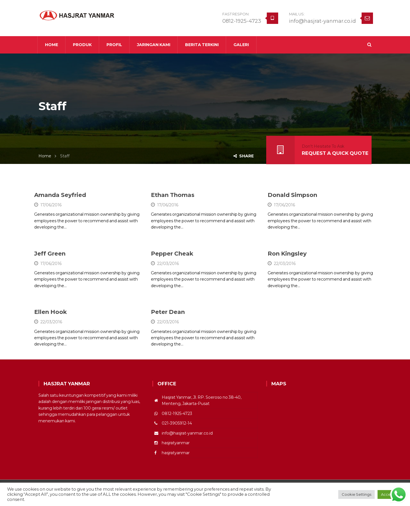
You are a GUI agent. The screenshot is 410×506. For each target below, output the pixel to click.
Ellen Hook (50, 311)
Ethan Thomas (172, 195)
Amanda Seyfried (60, 195)
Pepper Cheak (172, 253)
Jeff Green (49, 253)
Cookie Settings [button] (356, 494)
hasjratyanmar (176, 442)
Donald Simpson (292, 195)
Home (44, 156)
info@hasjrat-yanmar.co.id (322, 21)
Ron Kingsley (287, 253)
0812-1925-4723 (241, 21)
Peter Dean (168, 311)
